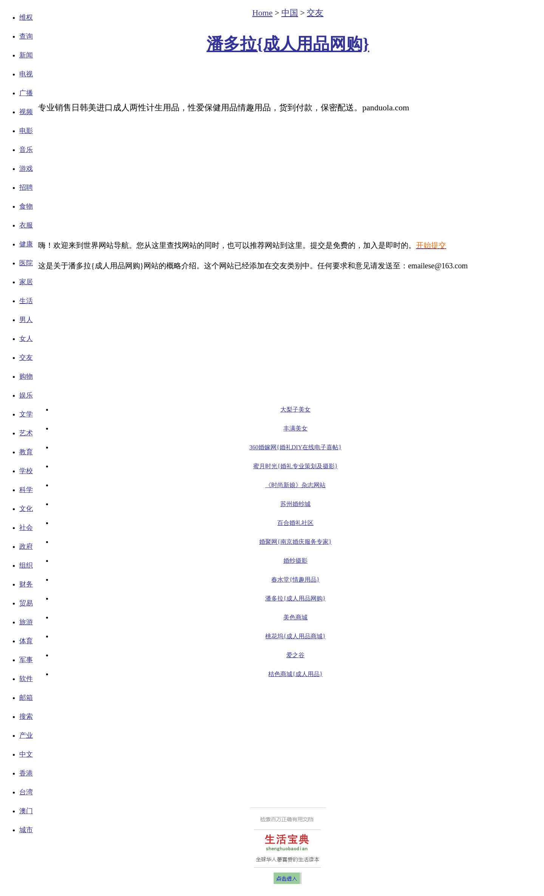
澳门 (26, 811)
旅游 (26, 622)
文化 (26, 508)
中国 (289, 12)
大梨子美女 (295, 409)
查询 (26, 36)
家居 (26, 282)
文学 (26, 414)
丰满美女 (295, 428)
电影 (26, 131)
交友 (26, 357)
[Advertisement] (287, 78)
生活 (26, 301)
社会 (26, 527)
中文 (26, 754)
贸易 (26, 603)
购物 (26, 376)
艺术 (26, 433)
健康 (26, 244)
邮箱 (26, 697)
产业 (26, 735)
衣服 (26, 225)
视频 (26, 112)
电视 (26, 74)
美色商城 (295, 617)
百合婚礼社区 (295, 523)
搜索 (26, 716)
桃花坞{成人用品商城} (295, 636)
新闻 (26, 55)
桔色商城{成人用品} (295, 674)
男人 (26, 319)
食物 (26, 206)
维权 (26, 17)
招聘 (26, 187)
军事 (26, 660)
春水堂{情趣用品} (295, 579)
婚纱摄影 (295, 560)
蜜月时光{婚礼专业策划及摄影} (295, 466)
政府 (26, 546)
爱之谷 (295, 655)
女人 (26, 338)
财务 (26, 584)
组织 (26, 565)
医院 (26, 263)
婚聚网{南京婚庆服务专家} (295, 542)
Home (262, 12)
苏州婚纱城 (295, 504)
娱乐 (26, 395)
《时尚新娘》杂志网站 (295, 485)
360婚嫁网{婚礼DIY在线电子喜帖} (295, 447)
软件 (26, 678)
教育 (26, 452)
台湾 (26, 792)
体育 (26, 641)
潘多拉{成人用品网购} (288, 44)
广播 (26, 93)
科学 (26, 490)
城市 (26, 830)
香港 (26, 773)
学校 (26, 471)
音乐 (26, 149)
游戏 (26, 168)
